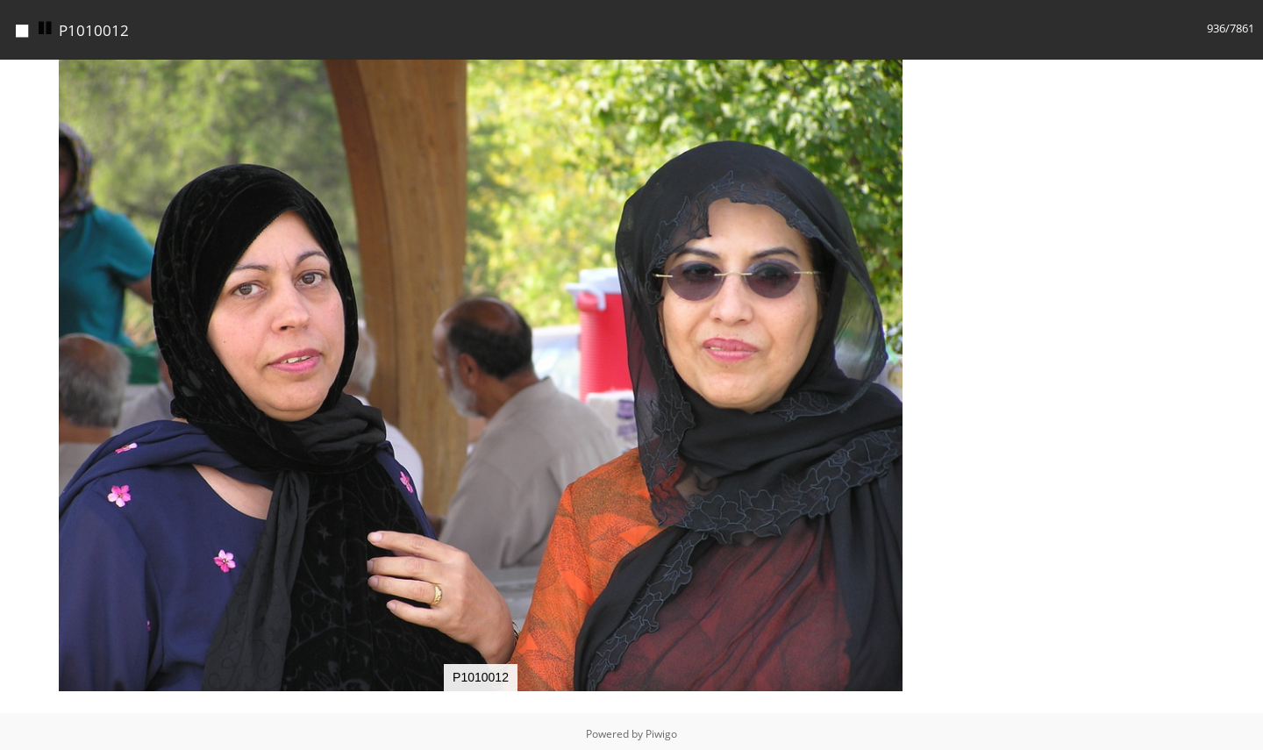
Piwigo (661, 733)
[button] (945, 75)
